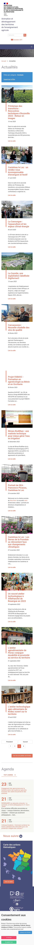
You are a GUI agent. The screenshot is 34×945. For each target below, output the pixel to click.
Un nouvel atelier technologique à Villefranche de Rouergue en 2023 (17, 597)
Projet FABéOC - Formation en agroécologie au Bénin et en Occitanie (19, 381)
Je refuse (8, 937)
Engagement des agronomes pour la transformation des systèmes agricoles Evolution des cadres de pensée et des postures (14, 791)
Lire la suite (12, 141)
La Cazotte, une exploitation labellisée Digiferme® (18, 276)
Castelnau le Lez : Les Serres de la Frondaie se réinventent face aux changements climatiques (18, 542)
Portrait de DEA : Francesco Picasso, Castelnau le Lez (17, 487)
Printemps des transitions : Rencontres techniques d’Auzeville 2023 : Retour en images (19, 112)
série (25, 500)
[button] (31, 46)
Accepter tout (9, 942)
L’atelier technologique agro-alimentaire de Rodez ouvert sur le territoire (19, 710)
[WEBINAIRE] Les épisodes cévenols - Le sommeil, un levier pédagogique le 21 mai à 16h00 (15, 804)
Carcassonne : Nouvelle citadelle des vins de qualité (18, 327)
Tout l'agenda (8, 775)
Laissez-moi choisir (25, 932)
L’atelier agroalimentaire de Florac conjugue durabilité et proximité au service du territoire (19, 653)
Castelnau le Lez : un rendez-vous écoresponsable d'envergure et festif (18, 171)
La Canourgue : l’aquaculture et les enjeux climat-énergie (18, 224)
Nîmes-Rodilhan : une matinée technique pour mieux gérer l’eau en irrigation (19, 435)
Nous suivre (12, 836)
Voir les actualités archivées (22, 755)
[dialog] (17, 928)
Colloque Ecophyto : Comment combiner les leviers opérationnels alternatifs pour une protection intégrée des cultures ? (15, 826)
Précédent (9, 742)
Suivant (25, 742)
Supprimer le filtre (9, 79)
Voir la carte (9, 882)
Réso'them (13, 500)
